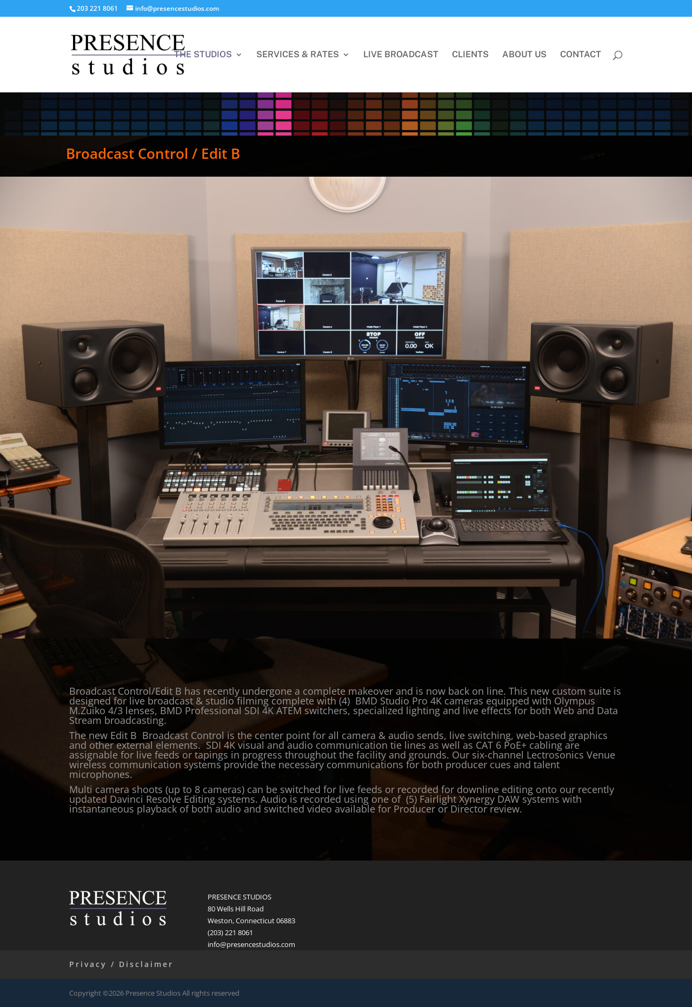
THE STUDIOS (203, 55)
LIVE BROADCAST (400, 55)
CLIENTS (470, 55)
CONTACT (580, 55)
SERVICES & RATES (297, 55)
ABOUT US (524, 55)
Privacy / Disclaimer (121, 964)
